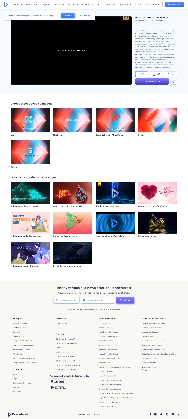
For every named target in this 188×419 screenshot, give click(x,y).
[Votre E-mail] (98, 300)
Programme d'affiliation (22, 341)
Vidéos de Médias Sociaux (109, 354)
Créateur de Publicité (107, 407)
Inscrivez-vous (174, 4)
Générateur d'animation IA (66, 343)
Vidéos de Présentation (108, 350)
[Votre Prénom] (67, 300)
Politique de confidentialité (24, 345)
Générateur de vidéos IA (65, 339)
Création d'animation (150, 332)
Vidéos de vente (105, 363)
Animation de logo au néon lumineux (28, 206)
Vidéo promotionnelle (107, 376)
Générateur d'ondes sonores (153, 341)
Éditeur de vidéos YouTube (109, 402)
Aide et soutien (19, 336)
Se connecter (153, 4)
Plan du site (18, 354)
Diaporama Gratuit (149, 358)
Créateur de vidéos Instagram (110, 380)
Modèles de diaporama (108, 345)
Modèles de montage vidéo (109, 336)
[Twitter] (166, 414)
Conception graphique (22, 383)
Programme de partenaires (24, 358)
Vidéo (15, 374)
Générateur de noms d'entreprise (69, 361)
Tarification (110, 4)
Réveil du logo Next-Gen (107, 206)
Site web (16, 387)
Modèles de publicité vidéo (109, 358)
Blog (58, 328)
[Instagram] (155, 414)
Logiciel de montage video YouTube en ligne (116, 398)
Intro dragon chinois (147, 236)
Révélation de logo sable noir (67, 266)
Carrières (16, 332)
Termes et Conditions (21, 350)
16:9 (142, 74)
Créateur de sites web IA (65, 356)
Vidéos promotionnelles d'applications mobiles (160, 354)
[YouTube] (172, 414)
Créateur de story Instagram (110, 385)
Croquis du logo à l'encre (65, 236)
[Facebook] (150, 414)
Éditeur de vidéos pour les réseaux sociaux (116, 367)
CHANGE (68, 15)
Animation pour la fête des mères (27, 236)
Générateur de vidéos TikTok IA (68, 365)
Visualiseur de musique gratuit (153, 323)
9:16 (156, 74)
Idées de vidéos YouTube (66, 370)
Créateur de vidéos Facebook (110, 389)
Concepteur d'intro (106, 323)
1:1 (170, 74)
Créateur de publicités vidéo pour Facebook (116, 393)
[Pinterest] (161, 414)
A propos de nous (20, 323)
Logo (15, 379)
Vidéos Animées (105, 328)
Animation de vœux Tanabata (25, 266)
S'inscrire (125, 300)
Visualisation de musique (108, 332)
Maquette (17, 392)
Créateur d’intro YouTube (152, 328)
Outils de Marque (62, 323)
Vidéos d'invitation (106, 341)
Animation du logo (149, 336)
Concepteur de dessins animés (154, 350)
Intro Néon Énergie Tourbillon (110, 236)
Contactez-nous (19, 328)
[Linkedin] (179, 414)
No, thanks (84, 15)
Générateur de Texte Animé (152, 367)
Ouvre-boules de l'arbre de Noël (68, 206)
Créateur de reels (106, 371)
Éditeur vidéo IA (62, 348)
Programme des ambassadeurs (25, 363)
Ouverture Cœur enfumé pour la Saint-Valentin (160, 206)
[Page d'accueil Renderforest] (6, 4)
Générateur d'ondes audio (152, 345)
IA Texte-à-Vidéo (62, 352)
